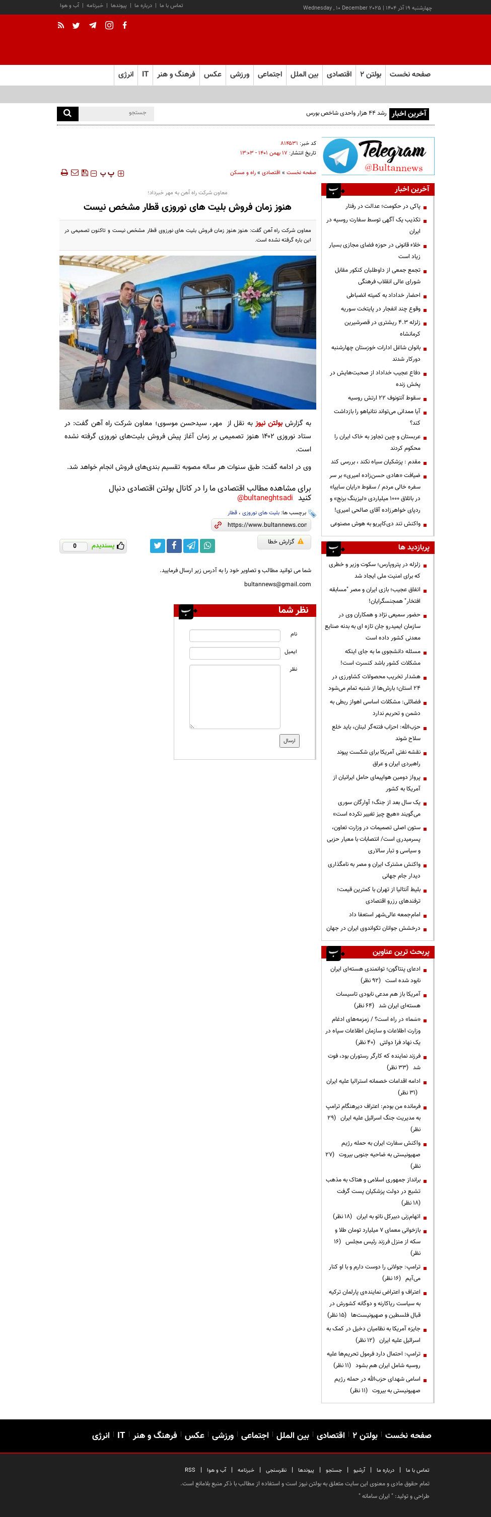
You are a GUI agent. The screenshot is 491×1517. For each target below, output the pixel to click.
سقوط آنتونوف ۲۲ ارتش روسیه (384, 398)
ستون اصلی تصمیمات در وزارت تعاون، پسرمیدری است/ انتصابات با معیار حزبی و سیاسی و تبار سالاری (373, 839)
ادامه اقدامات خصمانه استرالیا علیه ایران (373, 1087)
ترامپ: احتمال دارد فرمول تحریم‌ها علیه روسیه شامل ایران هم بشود (373, 1359)
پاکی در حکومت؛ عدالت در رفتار (382, 206)
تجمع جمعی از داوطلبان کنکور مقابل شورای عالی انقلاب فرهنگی (377, 276)
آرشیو (359, 1470)
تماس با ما (171, 6)
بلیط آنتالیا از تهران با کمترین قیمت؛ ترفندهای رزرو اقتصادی (378, 895)
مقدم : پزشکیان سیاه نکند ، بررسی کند (375, 461)
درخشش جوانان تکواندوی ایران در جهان (373, 928)
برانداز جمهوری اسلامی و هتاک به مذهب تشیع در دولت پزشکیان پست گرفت (373, 1191)
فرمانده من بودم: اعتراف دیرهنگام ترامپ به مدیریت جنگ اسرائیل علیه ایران (373, 1118)
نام (294, 634)
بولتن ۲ (370, 75)
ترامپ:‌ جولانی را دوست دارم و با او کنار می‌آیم (374, 1272)
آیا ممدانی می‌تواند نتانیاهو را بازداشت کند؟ (377, 417)
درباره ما (143, 6)
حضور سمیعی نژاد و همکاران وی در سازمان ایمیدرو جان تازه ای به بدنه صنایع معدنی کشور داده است (372, 626)
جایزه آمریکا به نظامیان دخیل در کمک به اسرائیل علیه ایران (373, 1334)
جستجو (334, 1470)
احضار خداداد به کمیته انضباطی (383, 295)
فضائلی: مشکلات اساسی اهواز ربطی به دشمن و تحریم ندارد (375, 707)
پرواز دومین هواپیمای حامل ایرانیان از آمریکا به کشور (376, 783)
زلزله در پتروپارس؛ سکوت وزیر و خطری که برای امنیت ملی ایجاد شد (374, 570)
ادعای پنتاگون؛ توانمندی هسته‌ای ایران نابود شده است (375, 975)
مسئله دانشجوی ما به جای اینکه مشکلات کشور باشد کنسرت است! (380, 657)
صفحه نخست (410, 75)
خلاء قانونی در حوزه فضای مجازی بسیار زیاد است (374, 251)
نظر (293, 669)
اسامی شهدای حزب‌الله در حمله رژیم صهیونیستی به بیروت (377, 1385)
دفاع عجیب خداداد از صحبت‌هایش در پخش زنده (375, 378)
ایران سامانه (376, 1496)
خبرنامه (95, 6)
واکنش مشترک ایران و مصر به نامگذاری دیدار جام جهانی (374, 870)
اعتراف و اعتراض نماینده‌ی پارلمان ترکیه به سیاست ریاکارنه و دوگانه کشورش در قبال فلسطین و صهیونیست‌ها (373, 1304)
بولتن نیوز (269, 423)
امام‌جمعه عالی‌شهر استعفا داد (384, 914)
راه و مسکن (243, 173)
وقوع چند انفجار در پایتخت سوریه (380, 308)
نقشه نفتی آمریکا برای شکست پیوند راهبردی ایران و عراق (378, 758)
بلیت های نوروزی (260, 513)
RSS (190, 1470)
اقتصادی (271, 173)
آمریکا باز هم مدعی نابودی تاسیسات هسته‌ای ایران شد (378, 1000)
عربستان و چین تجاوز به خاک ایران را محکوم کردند (377, 442)
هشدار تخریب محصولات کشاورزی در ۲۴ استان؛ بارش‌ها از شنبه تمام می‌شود (374, 682)
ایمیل (291, 652)
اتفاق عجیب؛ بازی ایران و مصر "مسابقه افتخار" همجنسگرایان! (374, 595)
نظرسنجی (276, 1470)
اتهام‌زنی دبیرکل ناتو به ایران (376, 1216)
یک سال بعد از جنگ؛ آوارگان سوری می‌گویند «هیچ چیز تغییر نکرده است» (376, 808)
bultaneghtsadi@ (265, 498)
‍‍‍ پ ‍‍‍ (107, 174)
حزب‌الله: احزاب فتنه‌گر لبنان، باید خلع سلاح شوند (376, 733)
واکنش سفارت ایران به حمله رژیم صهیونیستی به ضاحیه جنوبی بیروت (372, 1155)
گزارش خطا (286, 541)
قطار (232, 513)
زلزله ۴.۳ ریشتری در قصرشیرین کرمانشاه (382, 328)
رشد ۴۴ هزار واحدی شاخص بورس (346, 113)
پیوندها (119, 6)
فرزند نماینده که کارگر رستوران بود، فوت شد (374, 1062)
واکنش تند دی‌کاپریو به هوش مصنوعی (375, 523)
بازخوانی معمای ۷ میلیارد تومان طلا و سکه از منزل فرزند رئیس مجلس (377, 1242)
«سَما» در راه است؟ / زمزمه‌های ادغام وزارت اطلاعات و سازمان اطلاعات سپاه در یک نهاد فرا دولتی (372, 1031)
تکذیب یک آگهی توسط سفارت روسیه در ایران (373, 225)
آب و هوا (69, 6)
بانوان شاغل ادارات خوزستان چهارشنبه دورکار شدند (375, 353)
